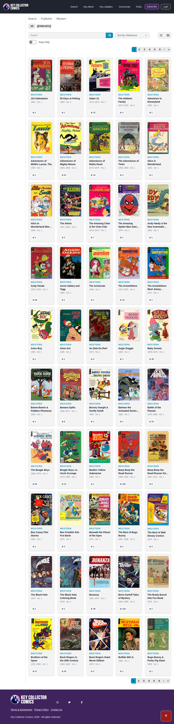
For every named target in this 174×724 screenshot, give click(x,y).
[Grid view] (168, 35)
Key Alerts (88, 6)
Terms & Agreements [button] (21, 709)
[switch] (33, 42)
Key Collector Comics (22, 717)
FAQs (139, 6)
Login (166, 6)
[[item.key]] (44, 26)
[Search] (109, 35)
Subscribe (152, 6)
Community (124, 6)
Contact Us (56, 709)
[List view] (161, 35)
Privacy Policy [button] (41, 709)
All (31, 26)
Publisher (46, 18)
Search (74, 6)
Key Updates (106, 6)
